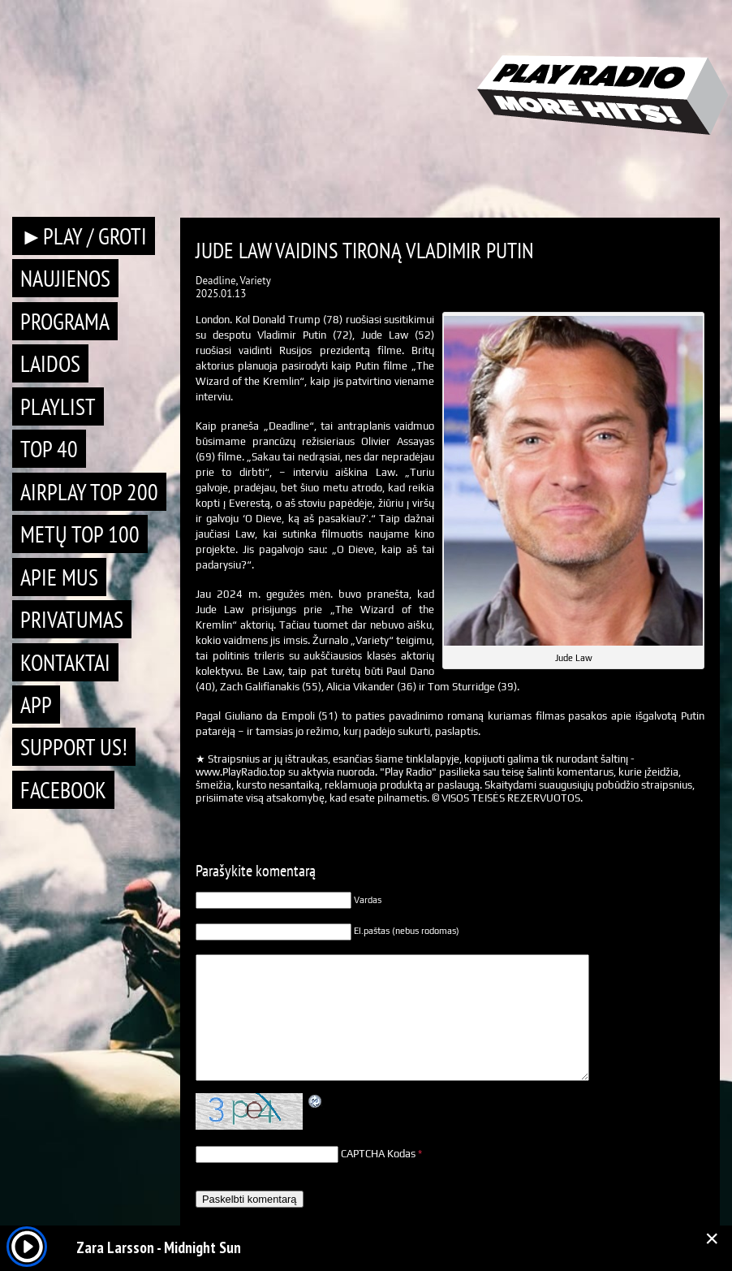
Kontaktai (65, 662)
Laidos (50, 363)
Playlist (58, 406)
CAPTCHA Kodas (378, 1154)
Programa (65, 321)
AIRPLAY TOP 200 (89, 492)
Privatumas (71, 619)
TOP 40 (49, 449)
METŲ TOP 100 (80, 534)
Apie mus (59, 577)
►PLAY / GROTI (83, 236)
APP (36, 705)
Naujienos (65, 278)
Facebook (63, 790)
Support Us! (73, 747)
